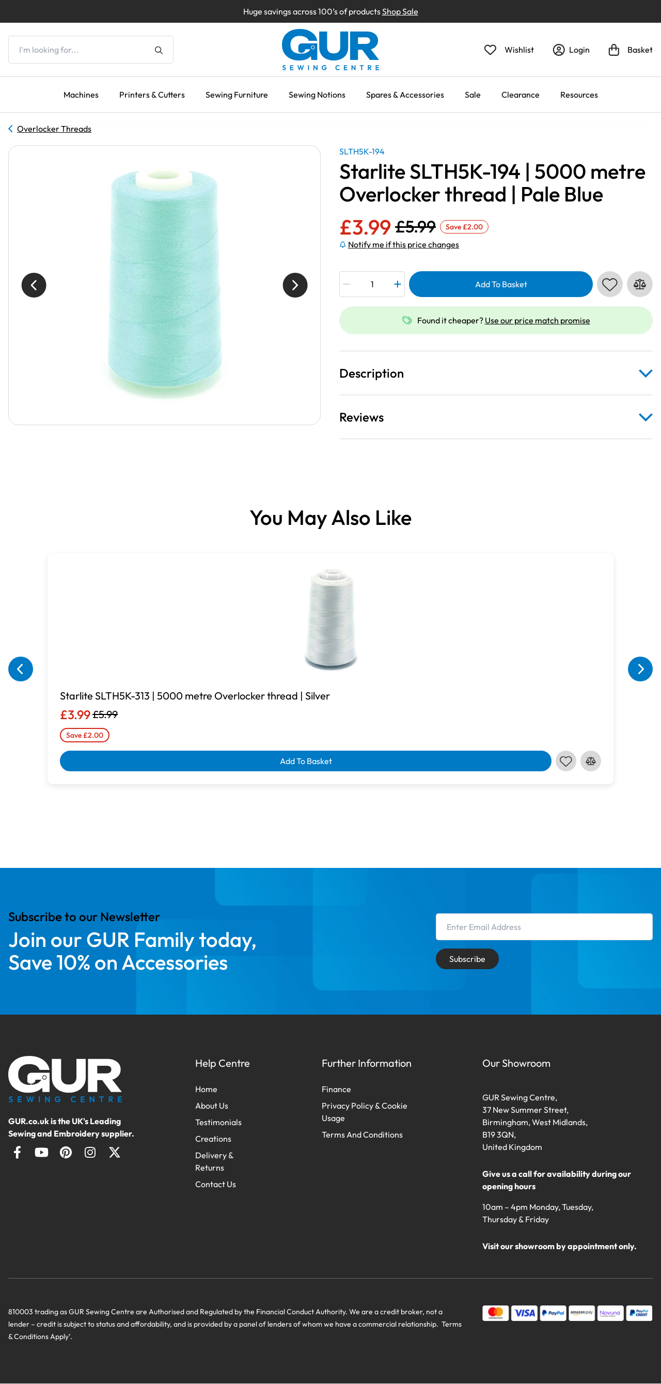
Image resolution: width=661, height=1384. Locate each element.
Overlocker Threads (49, 128)
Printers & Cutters (152, 94)
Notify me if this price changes (399, 244)
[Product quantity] (372, 284)
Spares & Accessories (405, 94)
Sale (473, 94)
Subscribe (467, 959)
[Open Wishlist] (509, 49)
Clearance (520, 94)
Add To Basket (501, 284)
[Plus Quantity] (397, 284)
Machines (81, 94)
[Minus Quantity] (347, 284)
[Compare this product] (640, 284)
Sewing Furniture (237, 94)
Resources (579, 94)
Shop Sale (400, 11)
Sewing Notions (317, 94)
